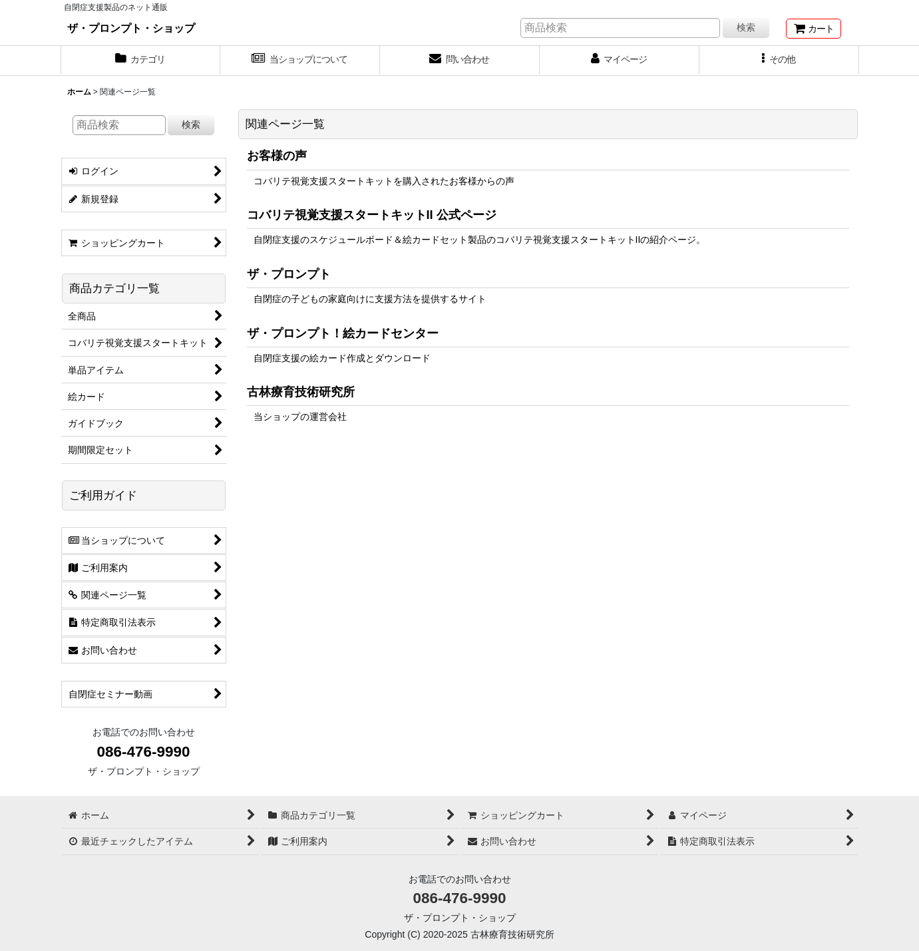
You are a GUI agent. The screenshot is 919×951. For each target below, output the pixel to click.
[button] (779, 60)
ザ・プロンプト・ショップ (131, 28)
